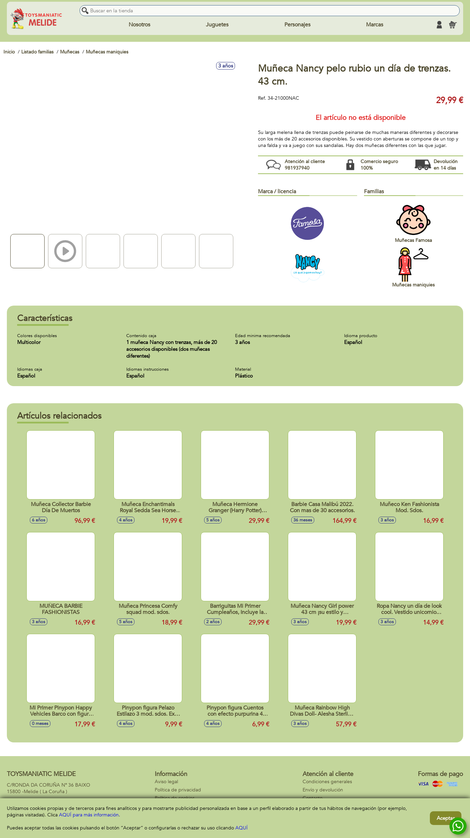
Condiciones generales (327, 781)
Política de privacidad (178, 790)
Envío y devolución (323, 790)
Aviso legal (166, 781)
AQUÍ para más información (89, 815)
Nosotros (139, 24)
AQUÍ (241, 828)
